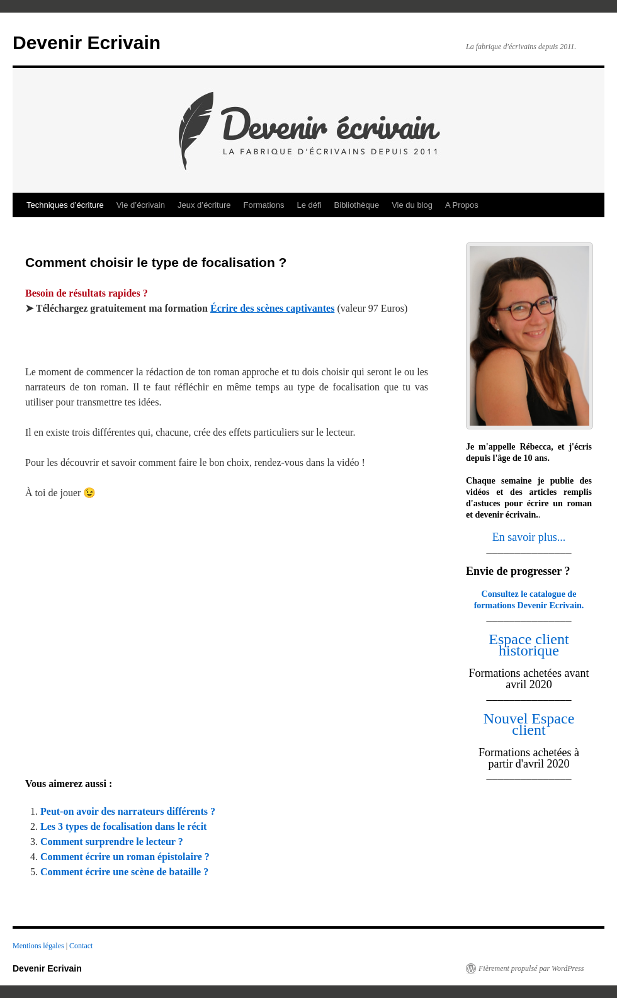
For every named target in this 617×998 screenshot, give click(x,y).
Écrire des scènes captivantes (272, 308)
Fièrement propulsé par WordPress (531, 968)
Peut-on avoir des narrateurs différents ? (127, 811)
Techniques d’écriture (65, 205)
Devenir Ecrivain (87, 42)
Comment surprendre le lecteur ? (111, 841)
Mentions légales (39, 945)
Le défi (309, 205)
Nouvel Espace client (529, 724)
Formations (264, 205)
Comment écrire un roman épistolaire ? (125, 856)
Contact (81, 945)
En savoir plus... (529, 537)
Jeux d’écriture (204, 205)
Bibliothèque (357, 205)
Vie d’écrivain (140, 205)
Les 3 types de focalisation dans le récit (123, 826)
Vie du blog (412, 205)
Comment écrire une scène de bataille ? (124, 871)
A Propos (461, 205)
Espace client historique (529, 645)
